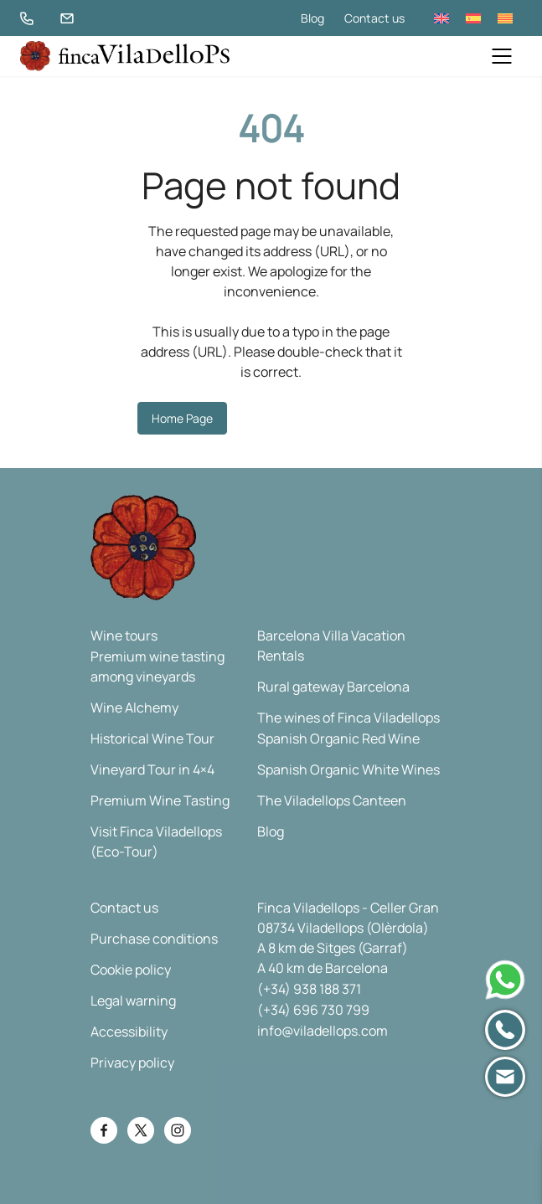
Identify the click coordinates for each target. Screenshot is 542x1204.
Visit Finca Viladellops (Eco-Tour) (156, 841)
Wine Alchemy (134, 707)
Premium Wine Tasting (160, 800)
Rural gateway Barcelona (333, 686)
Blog (312, 18)
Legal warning (133, 1000)
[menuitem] (441, 18)
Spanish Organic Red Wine (338, 738)
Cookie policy (130, 969)
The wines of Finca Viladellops (348, 717)
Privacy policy (132, 1062)
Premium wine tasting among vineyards (157, 666)
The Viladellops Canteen (331, 800)
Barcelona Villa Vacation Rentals (331, 645)
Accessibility (129, 1031)
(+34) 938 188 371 (309, 989)
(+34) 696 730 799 (313, 1010)
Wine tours (123, 635)
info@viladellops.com (322, 1030)
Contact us (374, 18)
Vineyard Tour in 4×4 (152, 769)
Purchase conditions (154, 938)
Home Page (182, 418)
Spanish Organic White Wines (348, 769)
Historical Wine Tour (152, 738)
